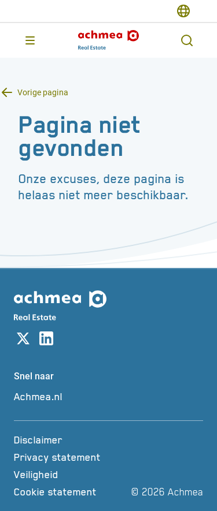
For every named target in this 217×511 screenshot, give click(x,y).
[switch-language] (183, 11)
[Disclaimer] (70, 440)
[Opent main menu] (30, 40)
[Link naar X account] (23, 340)
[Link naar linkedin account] (46, 340)
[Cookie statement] (70, 492)
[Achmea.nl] (108, 396)
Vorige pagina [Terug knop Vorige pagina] (42, 92)
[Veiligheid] (70, 474)
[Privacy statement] (70, 457)
